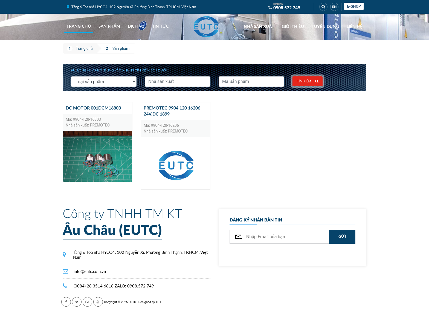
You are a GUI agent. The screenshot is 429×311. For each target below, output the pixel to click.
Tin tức (160, 26)
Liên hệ (355, 27)
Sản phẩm (109, 26)
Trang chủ (78, 26)
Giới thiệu (293, 27)
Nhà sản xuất (259, 27)
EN (334, 6)
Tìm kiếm (307, 81)
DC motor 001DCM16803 (93, 108)
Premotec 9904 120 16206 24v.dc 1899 (172, 111)
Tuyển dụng (325, 27)
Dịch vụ (136, 26)
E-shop (354, 6)
